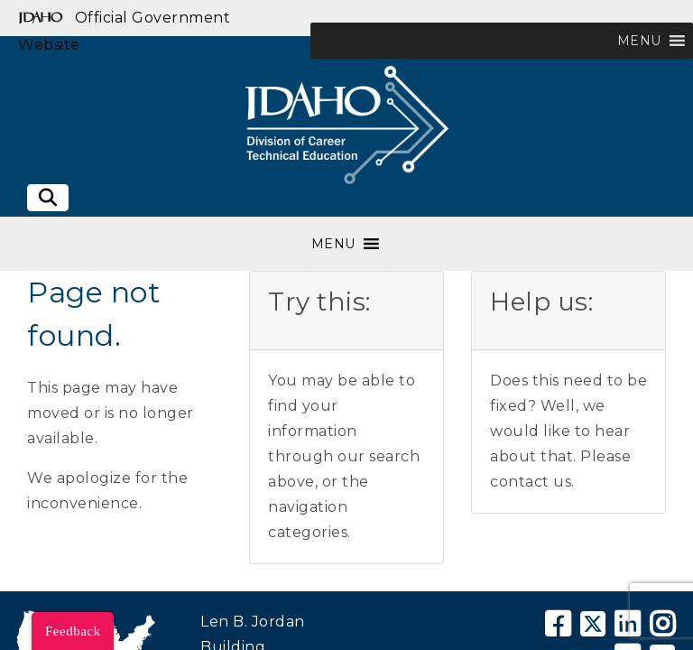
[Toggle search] (48, 197)
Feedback (72, 631)
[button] (639, 41)
